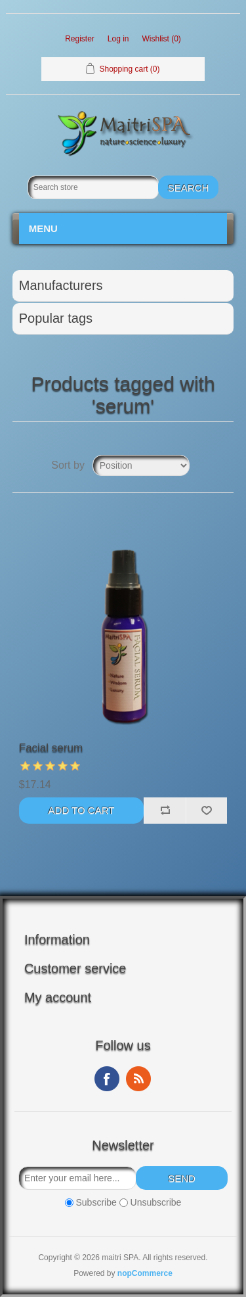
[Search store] (93, 187)
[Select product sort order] (141, 465)
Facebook (106, 1078)
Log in (118, 38)
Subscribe (95, 1202)
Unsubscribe (156, 1202)
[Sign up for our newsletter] (77, 1178)
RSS (138, 1078)
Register (79, 38)
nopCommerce (145, 1273)
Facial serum (51, 748)
